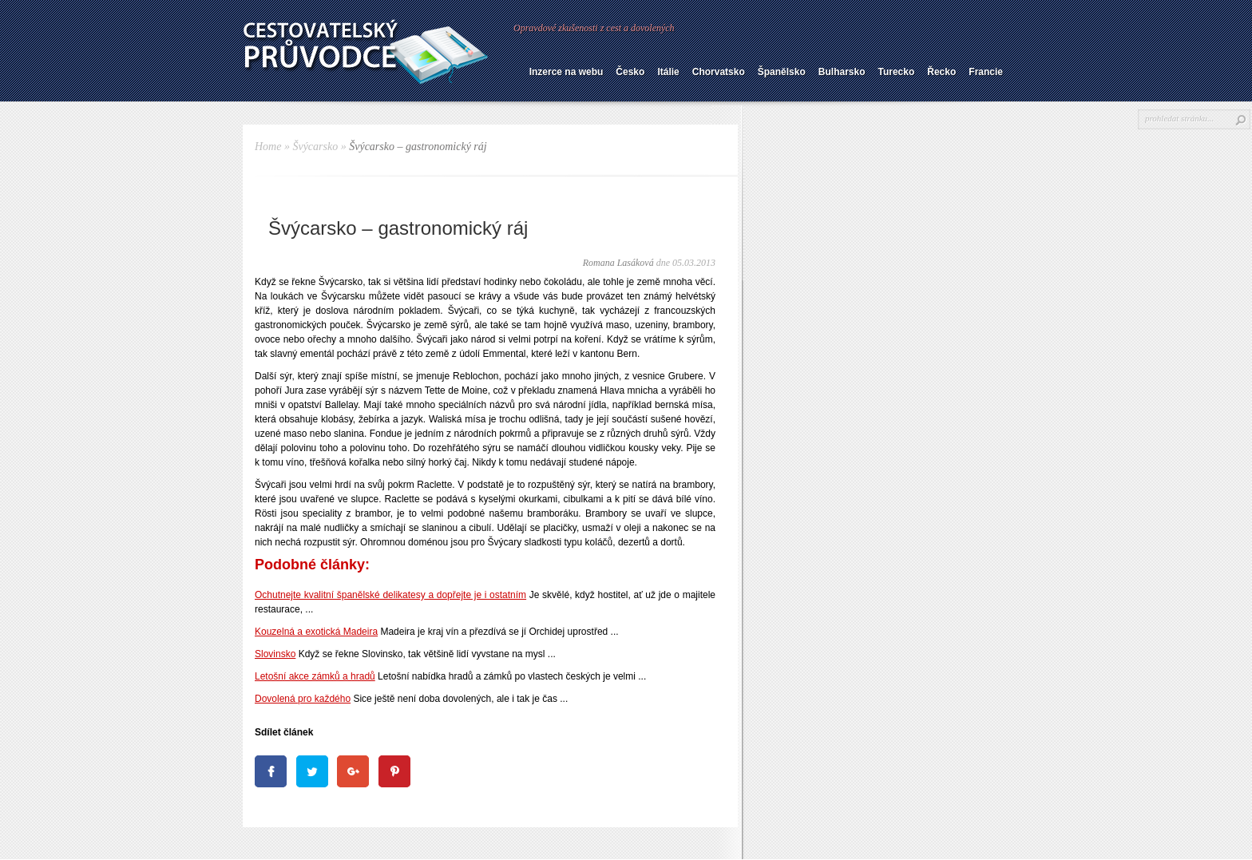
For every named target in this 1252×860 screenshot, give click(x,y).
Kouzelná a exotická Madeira (316, 631)
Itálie (668, 71)
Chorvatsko (718, 71)
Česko (630, 71)
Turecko (896, 71)
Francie (986, 71)
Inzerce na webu (566, 71)
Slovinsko (275, 654)
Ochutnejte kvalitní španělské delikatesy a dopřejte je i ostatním (390, 594)
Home (268, 147)
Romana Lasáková (618, 262)
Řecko (941, 71)
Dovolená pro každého (303, 698)
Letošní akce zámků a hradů (315, 676)
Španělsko (782, 71)
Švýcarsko (315, 147)
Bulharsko (842, 71)
